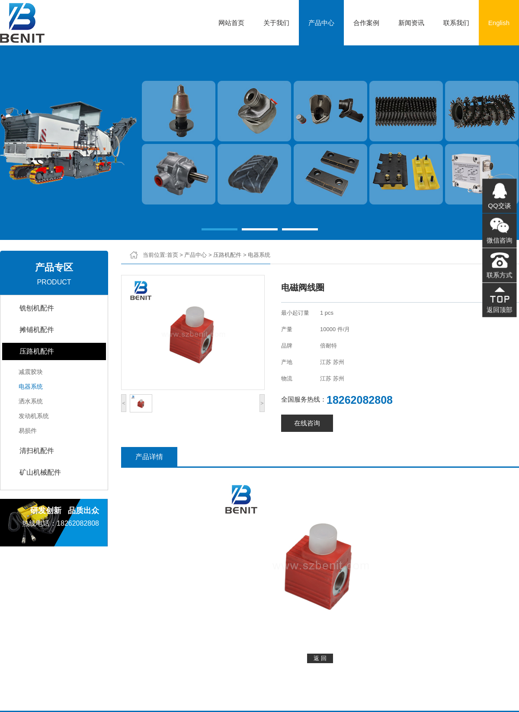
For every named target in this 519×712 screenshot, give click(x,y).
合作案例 (366, 22)
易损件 (28, 430)
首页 (172, 255)
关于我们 (276, 22)
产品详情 (149, 456)
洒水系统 (31, 401)
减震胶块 (31, 371)
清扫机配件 (36, 450)
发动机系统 (34, 415)
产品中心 (321, 22)
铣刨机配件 (36, 308)
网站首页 (231, 22)
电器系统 (31, 386)
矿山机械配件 (40, 472)
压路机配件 (36, 351)
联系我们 (456, 22)
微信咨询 (499, 240)
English (498, 22)
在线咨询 (307, 423)
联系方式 (499, 273)
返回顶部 (499, 306)
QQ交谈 (499, 207)
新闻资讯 (411, 22)
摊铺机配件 (36, 329)
